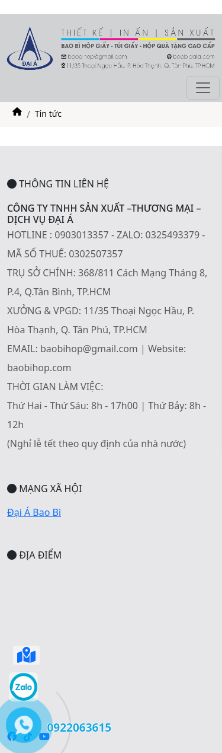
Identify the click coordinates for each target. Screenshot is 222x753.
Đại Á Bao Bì (34, 512)
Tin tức (48, 113)
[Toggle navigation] (203, 88)
